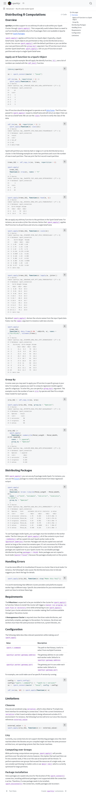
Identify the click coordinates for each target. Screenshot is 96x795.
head (42, 198)
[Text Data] (11, 791)
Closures (75, 31)
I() (54, 61)
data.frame (25, 331)
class (34, 127)
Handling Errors (77, 20)
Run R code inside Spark (25, 9)
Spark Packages (19, 34)
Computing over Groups (80, 36)
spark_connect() (58, 776)
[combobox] (91, 3)
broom (16, 479)
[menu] (5, 3)
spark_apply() (24, 28)
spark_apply (15, 81)
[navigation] (64, 9)
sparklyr (19, 69)
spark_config (22, 680)
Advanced (10, 9)
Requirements (76, 23)
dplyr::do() (47, 764)
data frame (50, 110)
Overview (75, 15)
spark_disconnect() (14, 784)
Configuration (76, 26)
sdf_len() (32, 63)
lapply (43, 275)
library (11, 69)
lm (31, 435)
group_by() (31, 46)
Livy (73, 33)
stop (41, 579)
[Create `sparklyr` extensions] (54, 791)
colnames (25, 333)
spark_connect (19, 74)
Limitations (75, 28)
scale (42, 231)
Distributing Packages (79, 18)
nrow (23, 172)
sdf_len (11, 79)
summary (26, 435)
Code (64, 14)
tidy (29, 492)
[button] (4, 9)
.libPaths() (11, 539)
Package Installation (79, 39)
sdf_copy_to (25, 162)
